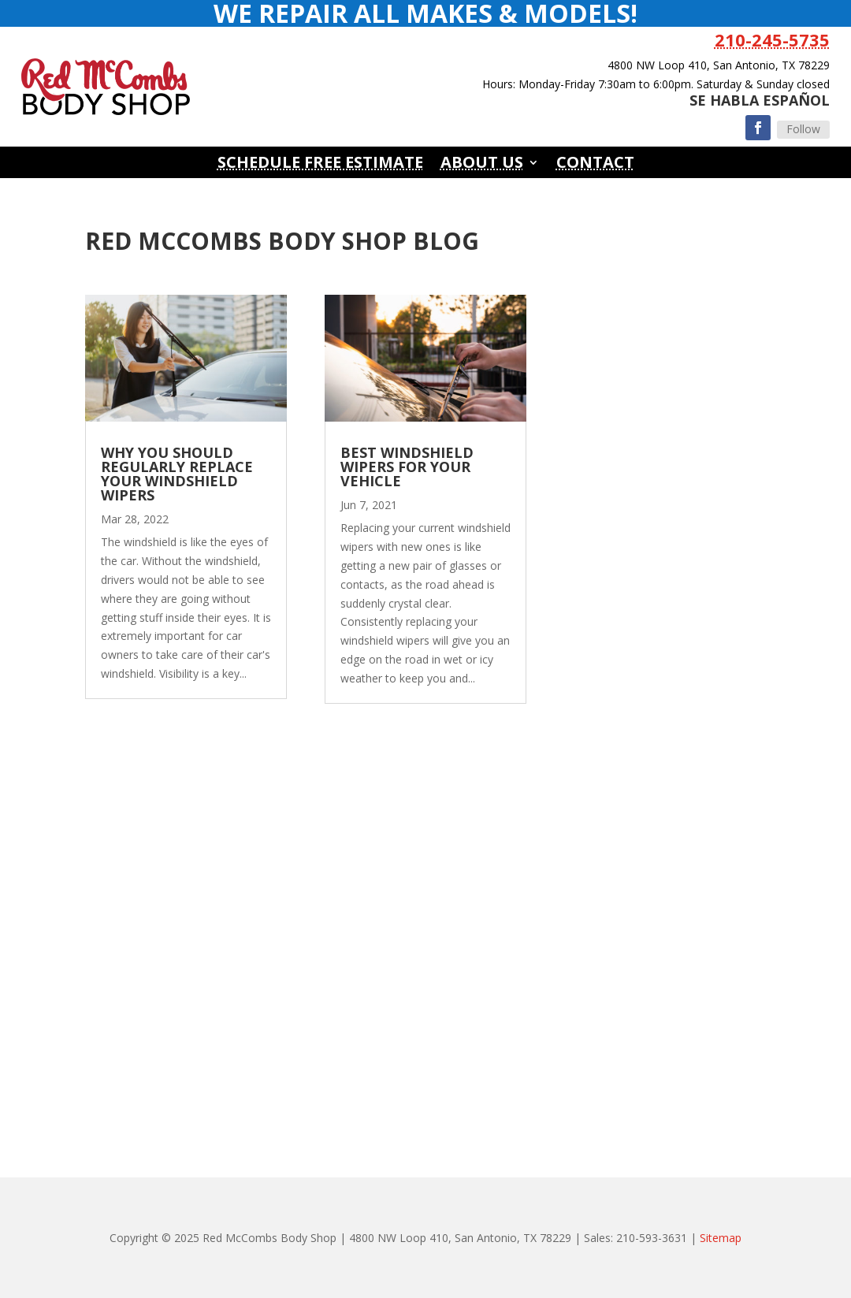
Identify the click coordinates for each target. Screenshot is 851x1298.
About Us (481, 165)
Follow (803, 128)
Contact (595, 165)
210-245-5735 (772, 39)
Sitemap (720, 1237)
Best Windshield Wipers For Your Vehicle (407, 466)
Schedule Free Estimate (320, 165)
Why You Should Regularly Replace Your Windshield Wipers (177, 473)
